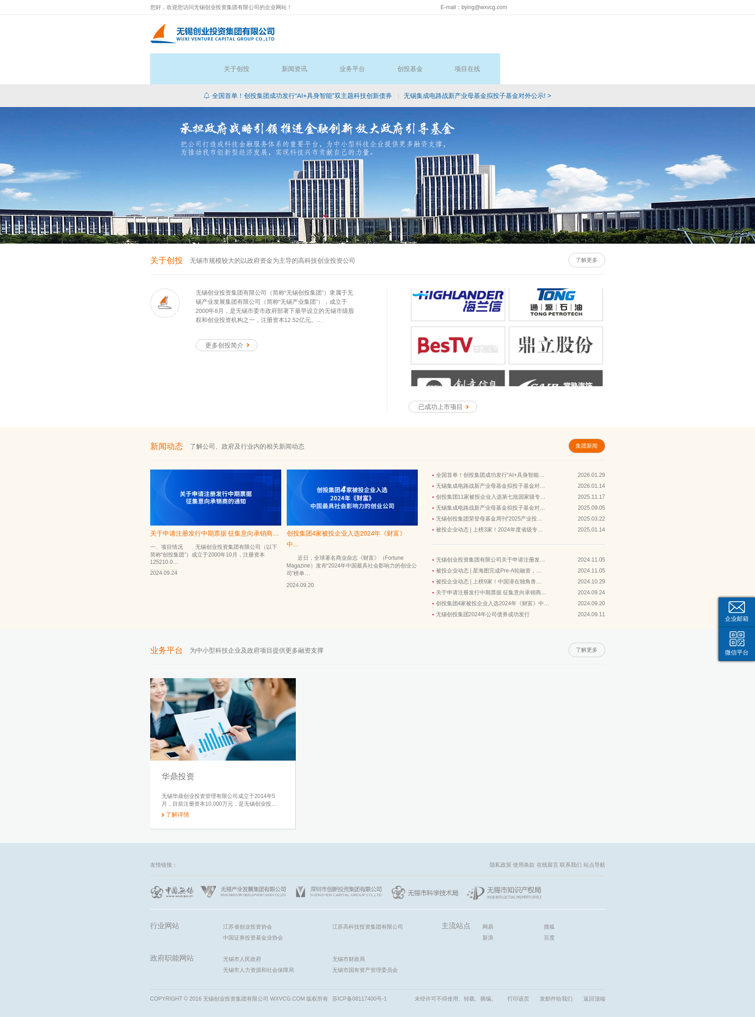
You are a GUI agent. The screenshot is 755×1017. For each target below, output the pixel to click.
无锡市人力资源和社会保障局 (258, 939)
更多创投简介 (229, 314)
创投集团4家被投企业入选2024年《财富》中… (346, 508)
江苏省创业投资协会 (247, 896)
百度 (549, 907)
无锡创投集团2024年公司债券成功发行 (483, 584)
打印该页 (518, 968)
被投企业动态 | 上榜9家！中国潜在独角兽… (489, 551)
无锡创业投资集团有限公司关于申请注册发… (490, 529)
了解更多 (585, 229)
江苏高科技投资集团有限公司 (367, 896)
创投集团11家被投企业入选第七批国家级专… (491, 466)
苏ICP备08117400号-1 (359, 968)
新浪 (487, 907)
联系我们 (571, 834)
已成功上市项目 (445, 376)
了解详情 (177, 783)
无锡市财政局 (348, 928)
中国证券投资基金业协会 (253, 907)
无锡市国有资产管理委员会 (365, 939)
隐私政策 (501, 834)
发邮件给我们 (556, 968)
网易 (487, 896)
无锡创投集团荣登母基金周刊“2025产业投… (489, 488)
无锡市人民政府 (242, 928)
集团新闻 (585, 415)
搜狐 (549, 896)
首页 (313, 32)
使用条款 (524, 834)
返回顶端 (594, 968)
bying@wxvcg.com (484, 7)
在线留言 (547, 834)
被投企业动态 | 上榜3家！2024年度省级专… (489, 499)
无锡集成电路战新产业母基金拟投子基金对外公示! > (477, 64)
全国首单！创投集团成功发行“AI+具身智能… (490, 444)
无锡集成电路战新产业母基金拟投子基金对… (490, 455)
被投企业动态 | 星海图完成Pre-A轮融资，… (489, 540)
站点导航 (594, 834)
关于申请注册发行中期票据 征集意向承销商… (214, 502)
